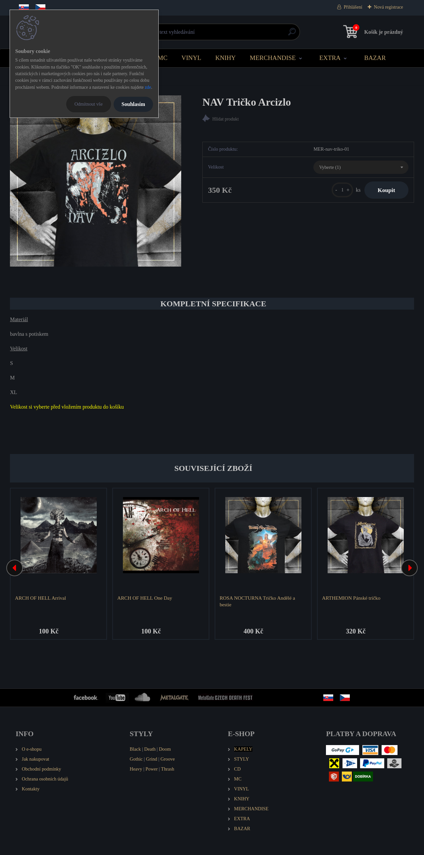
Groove (168, 759)
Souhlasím (133, 104)
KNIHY (225, 57)
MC (163, 57)
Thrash (167, 769)
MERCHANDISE (273, 57)
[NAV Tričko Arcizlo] (95, 181)
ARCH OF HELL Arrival (40, 598)
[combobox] (360, 167)
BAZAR (375, 57)
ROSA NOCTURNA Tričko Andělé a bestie (257, 601)
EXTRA (330, 57)
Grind (151, 759)
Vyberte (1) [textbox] (330, 167)
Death (149, 749)
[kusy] (342, 189)
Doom (165, 749)
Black (135, 749)
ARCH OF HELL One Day (144, 598)
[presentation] (14, 568)
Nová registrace (388, 7)
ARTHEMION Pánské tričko (351, 598)
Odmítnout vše (89, 104)
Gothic (136, 759)
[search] (292, 34)
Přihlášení (353, 7)
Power (151, 769)
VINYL (191, 57)
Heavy (136, 769)
